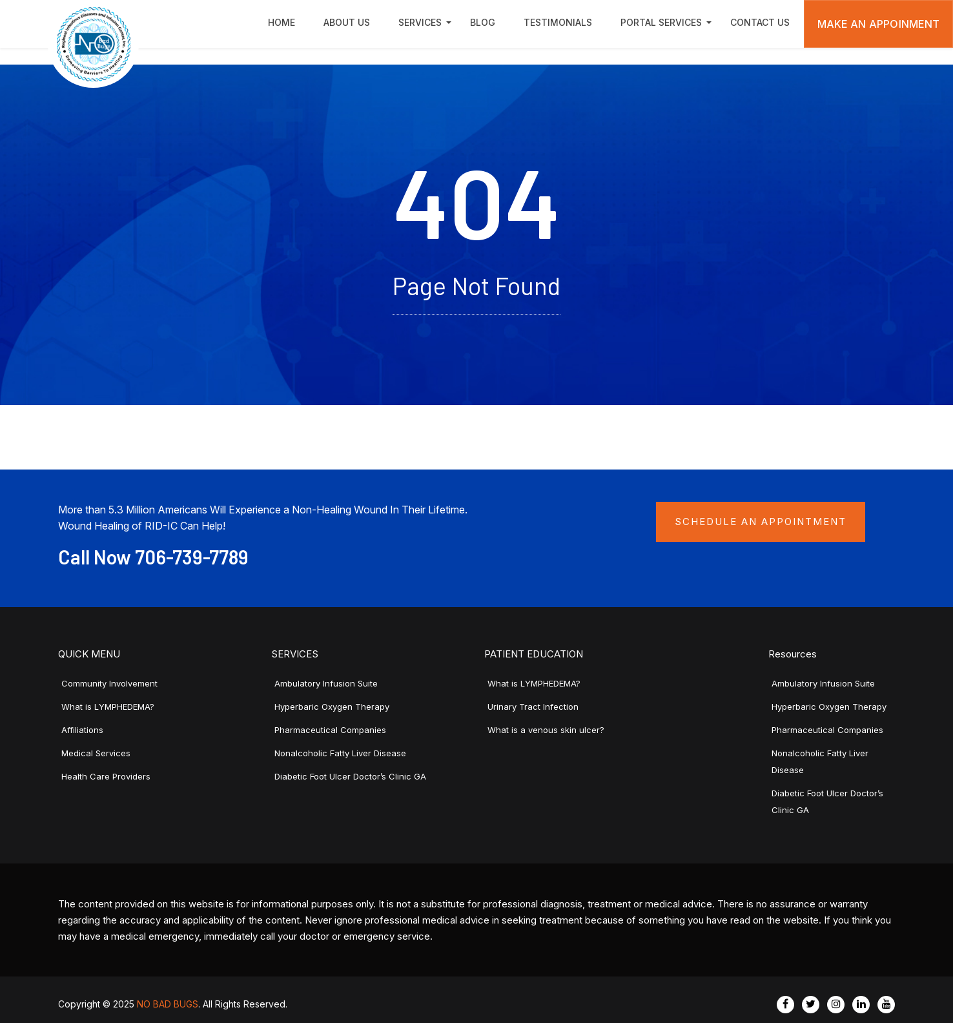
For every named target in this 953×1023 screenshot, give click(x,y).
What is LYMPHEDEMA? (107, 706)
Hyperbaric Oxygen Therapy (331, 706)
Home (281, 22)
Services (420, 22)
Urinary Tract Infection (533, 706)
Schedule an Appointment (760, 521)
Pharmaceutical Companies (330, 730)
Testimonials (558, 22)
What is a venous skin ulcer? (545, 730)
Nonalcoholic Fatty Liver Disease (340, 753)
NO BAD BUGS (167, 1003)
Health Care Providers (105, 776)
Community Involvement (109, 683)
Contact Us (760, 22)
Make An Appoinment (878, 23)
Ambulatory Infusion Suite (326, 683)
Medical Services (95, 753)
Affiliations (82, 730)
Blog (482, 22)
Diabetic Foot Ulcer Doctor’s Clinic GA (350, 776)
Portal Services (661, 22)
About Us (346, 22)
